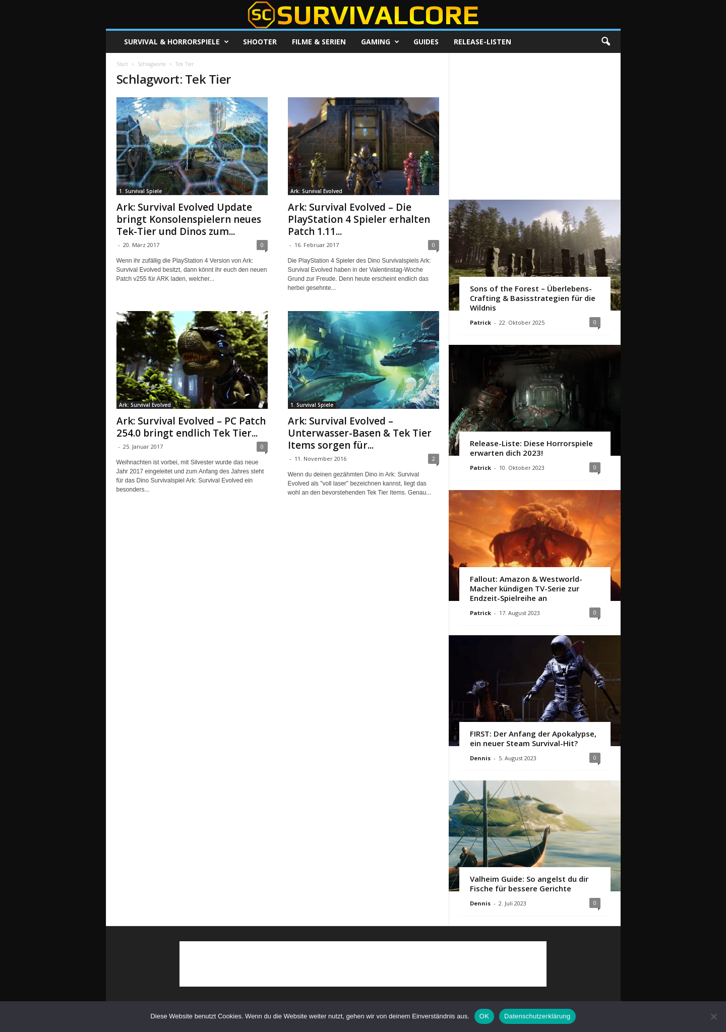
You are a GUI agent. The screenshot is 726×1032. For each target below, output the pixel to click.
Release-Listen (482, 41)
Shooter (260, 41)
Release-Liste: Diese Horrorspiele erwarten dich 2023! (531, 448)
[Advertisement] (534, 126)
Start (122, 64)
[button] (605, 42)
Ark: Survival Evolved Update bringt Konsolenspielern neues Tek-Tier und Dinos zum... (188, 219)
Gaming (380, 42)
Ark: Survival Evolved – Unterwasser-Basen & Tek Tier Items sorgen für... (360, 433)
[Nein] (713, 1016)
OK (484, 1016)
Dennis (480, 758)
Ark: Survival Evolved (316, 191)
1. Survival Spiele (140, 191)
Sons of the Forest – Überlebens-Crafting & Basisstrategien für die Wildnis (532, 298)
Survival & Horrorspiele (176, 42)
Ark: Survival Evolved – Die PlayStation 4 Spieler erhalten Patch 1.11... (359, 219)
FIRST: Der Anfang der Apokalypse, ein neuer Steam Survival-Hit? (533, 738)
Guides (426, 41)
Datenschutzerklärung (537, 1016)
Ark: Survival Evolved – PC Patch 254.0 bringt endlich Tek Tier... (191, 427)
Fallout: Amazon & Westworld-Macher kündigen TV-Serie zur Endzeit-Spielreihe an (526, 588)
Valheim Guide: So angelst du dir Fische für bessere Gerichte (529, 883)
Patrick (480, 322)
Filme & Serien (319, 41)
